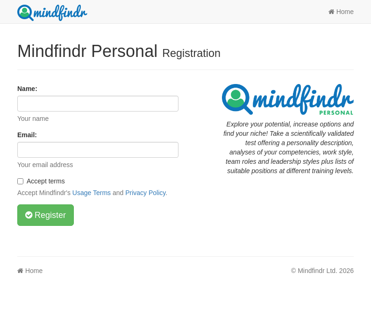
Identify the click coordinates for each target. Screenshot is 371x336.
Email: (27, 135)
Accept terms (41, 181)
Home (341, 11)
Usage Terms (91, 192)
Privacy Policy (145, 192)
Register (45, 215)
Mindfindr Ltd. (317, 270)
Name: (27, 88)
